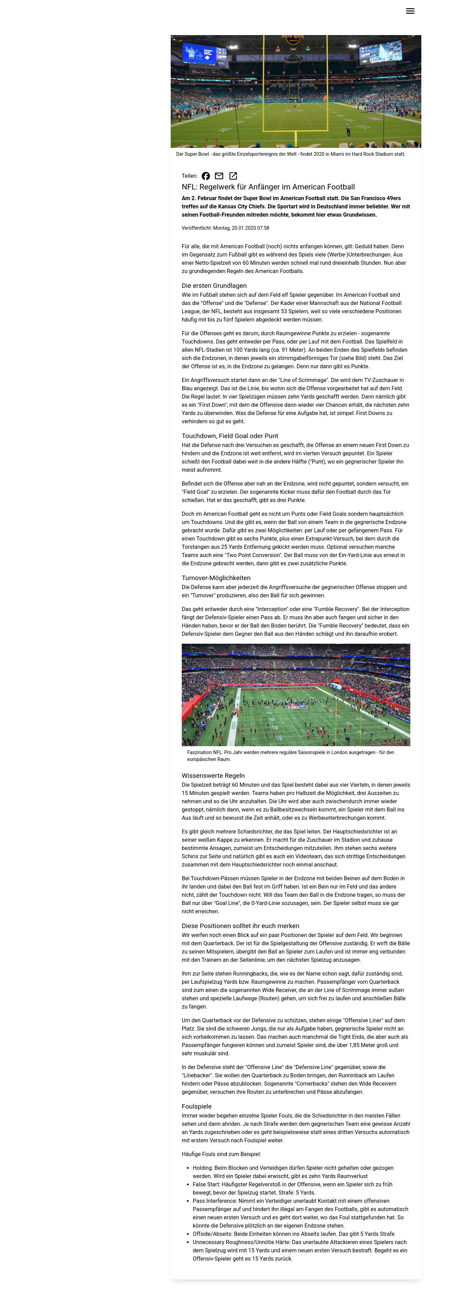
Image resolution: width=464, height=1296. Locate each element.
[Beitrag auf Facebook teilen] (206, 176)
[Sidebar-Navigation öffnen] (410, 12)
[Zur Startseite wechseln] (64, 12)
